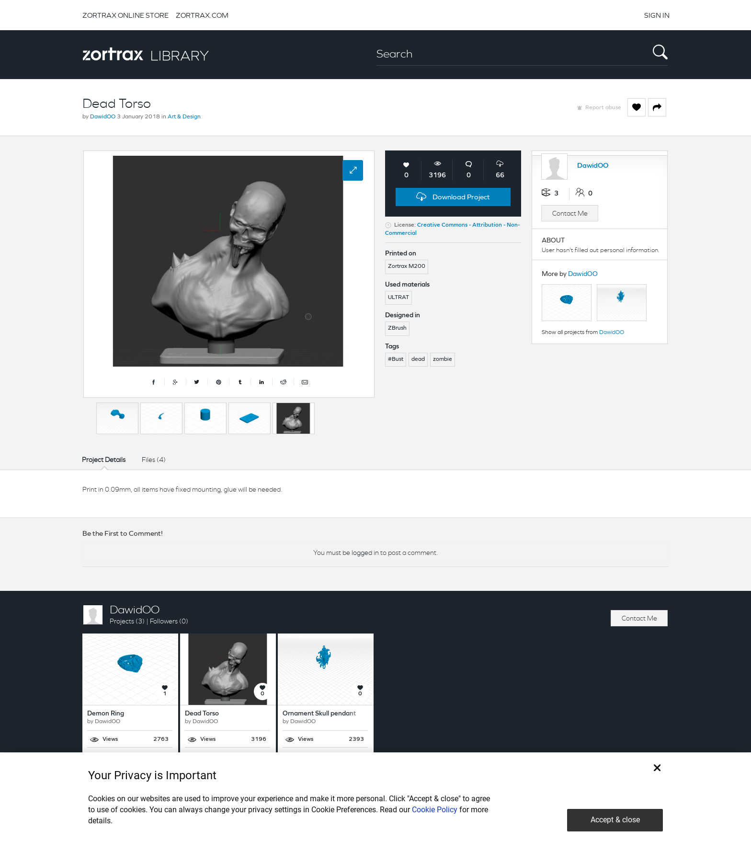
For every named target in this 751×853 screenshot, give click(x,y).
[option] (117, 418)
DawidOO (102, 117)
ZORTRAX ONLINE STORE (125, 15)
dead (418, 359)
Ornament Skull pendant (319, 713)
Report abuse (603, 108)
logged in (365, 552)
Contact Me (570, 213)
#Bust (395, 359)
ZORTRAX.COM (202, 15)
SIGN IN (657, 15)
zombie (442, 359)
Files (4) (154, 459)
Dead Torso (202, 713)
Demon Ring (105, 713)
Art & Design (184, 117)
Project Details (103, 459)
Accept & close (615, 819)
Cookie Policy (434, 809)
